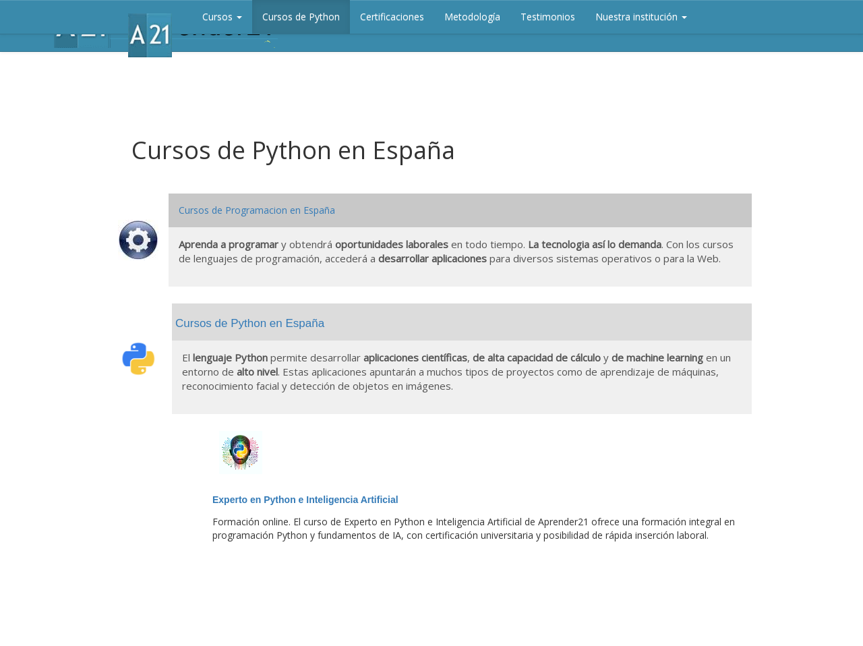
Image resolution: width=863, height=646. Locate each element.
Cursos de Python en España (249, 323)
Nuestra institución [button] (641, 16)
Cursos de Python (301, 16)
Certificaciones (392, 16)
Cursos (222, 16)
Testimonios (547, 16)
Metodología (472, 16)
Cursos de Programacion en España (257, 210)
